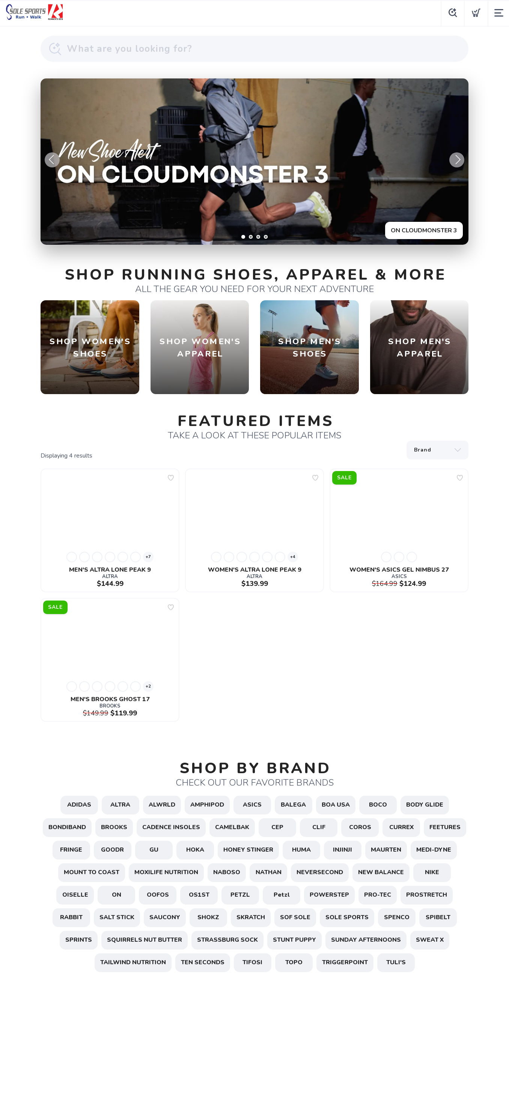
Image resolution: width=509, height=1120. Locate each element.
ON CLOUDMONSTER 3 (424, 230)
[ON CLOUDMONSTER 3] (254, 161)
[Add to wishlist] (171, 478)
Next (456, 159)
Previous (52, 159)
